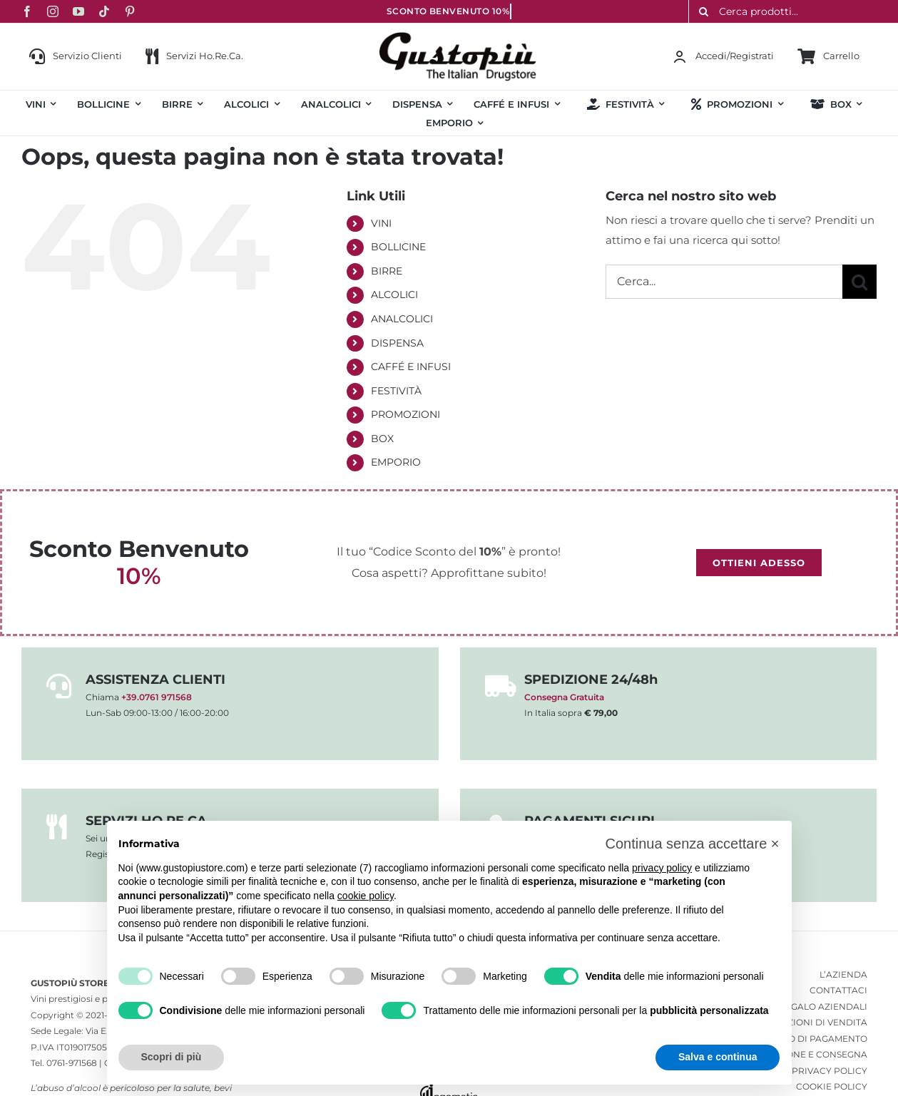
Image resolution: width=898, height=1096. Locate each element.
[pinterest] (130, 11)
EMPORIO (396, 462)
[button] (692, 843)
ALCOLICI (394, 294)
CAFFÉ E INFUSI (411, 366)
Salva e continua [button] (717, 1056)
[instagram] (52, 11)
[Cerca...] (724, 282)
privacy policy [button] (662, 868)
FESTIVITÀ (396, 390)
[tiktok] (104, 11)
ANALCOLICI (402, 318)
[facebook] (27, 11)
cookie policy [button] (365, 895)
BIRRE (386, 271)
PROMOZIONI (405, 414)
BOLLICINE (398, 246)
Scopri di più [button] (171, 1056)
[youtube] (78, 11)
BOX (382, 438)
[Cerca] (859, 282)
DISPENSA (397, 343)
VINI (381, 223)
